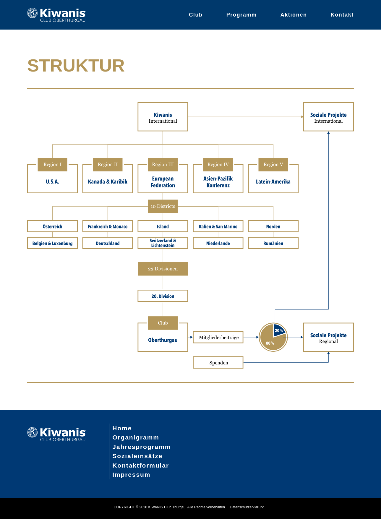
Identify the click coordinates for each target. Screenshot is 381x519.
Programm (241, 15)
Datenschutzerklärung (247, 507)
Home (122, 428)
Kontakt (342, 15)
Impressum (131, 474)
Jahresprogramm (141, 446)
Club (195, 15)
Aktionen (294, 15)
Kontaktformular (140, 465)
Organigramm (135, 437)
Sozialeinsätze (137, 455)
